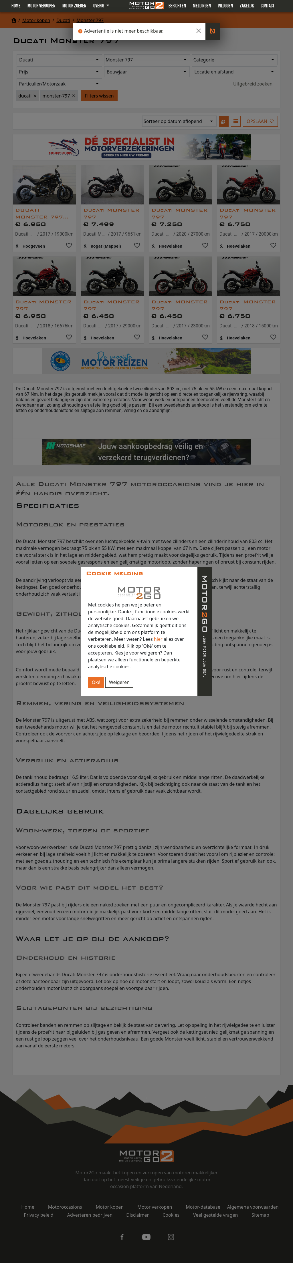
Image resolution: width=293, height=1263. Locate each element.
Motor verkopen (41, 6)
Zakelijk (247, 6)
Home (16, 6)
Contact (268, 6)
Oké (96, 682)
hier (158, 639)
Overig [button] (99, 6)
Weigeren (119, 682)
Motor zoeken (74, 6)
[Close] (198, 31)
